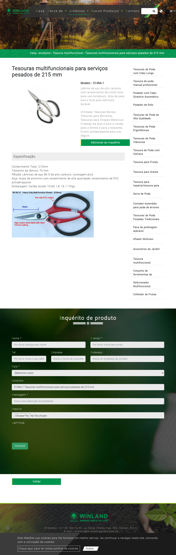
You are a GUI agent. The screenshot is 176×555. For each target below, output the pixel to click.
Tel (14, 352)
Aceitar (90, 548)
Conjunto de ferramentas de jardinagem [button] (142, 273)
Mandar (20, 446)
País (16, 366)
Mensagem (20, 394)
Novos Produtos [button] (105, 11)
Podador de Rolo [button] (143, 104)
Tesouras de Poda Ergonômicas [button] (144, 128)
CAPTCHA (18, 423)
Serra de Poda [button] (141, 193)
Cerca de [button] (56, 11)
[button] (14, 108)
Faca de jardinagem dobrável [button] (145, 229)
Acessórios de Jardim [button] (146, 249)
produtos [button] (77, 11)
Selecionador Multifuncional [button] (141, 284)
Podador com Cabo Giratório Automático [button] (145, 95)
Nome (16, 338)
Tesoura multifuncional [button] (141, 260)
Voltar (37, 481)
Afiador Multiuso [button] (143, 239)
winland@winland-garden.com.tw (96, 531)
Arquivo (17, 408)
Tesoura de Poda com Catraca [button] (146, 152)
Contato (133, 11)
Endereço (96, 352)
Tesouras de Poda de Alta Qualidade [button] (146, 116)
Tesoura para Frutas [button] (145, 162)
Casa (41, 11)
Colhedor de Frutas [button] (144, 294)
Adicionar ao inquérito (105, 142)
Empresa (56, 352)
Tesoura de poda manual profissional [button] (145, 83)
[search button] (153, 12)
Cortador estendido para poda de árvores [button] (146, 205)
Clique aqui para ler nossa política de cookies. (49, 548)
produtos (44, 53)
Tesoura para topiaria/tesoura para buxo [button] (146, 184)
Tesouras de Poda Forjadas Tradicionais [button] (146, 217)
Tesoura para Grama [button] (145, 172)
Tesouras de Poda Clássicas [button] (144, 140)
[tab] (147, 70)
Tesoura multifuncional (68, 53)
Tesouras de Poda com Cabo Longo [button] (144, 71)
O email (96, 338)
